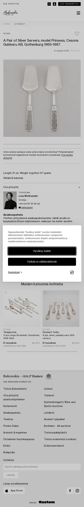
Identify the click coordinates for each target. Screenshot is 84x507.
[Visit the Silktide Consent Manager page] (72, 272)
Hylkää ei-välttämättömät (42, 261)
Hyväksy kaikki (42, 251)
